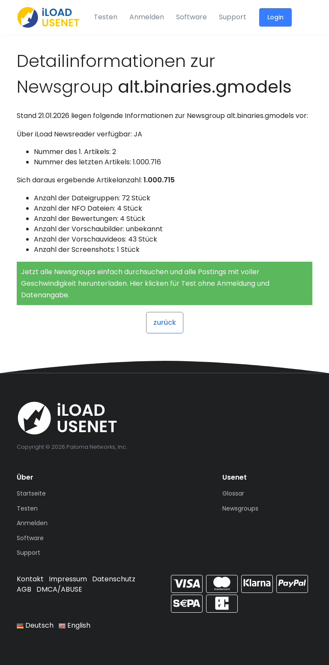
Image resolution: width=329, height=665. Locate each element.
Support (232, 17)
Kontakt (30, 579)
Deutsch (35, 625)
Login (275, 17)
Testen (105, 17)
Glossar (233, 493)
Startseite (31, 493)
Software (191, 17)
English (74, 625)
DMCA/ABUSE (59, 589)
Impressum (68, 579)
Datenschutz (113, 579)
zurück (164, 322)
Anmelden (146, 17)
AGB (24, 589)
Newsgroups (240, 508)
